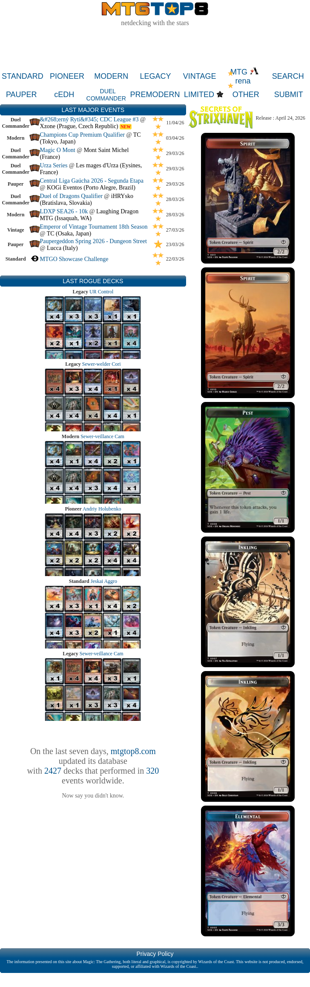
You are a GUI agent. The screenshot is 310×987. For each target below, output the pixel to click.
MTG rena (244, 76)
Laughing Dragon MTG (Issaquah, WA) (89, 214)
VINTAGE (199, 76)
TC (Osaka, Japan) (69, 233)
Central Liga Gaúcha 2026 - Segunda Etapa (92, 181)
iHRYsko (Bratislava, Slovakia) (86, 199)
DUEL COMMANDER (106, 95)
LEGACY (155, 76)
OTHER (245, 94)
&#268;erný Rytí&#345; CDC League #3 (89, 119)
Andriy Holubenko (102, 509)
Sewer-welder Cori (101, 364)
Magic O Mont (57, 150)
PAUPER (21, 94)
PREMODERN (155, 94)
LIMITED (199, 94)
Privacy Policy (154, 953)
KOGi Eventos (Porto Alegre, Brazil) (91, 187)
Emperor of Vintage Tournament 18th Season (94, 227)
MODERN (111, 76)
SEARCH (288, 76)
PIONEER (67, 76)
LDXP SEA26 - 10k (64, 211)
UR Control (101, 292)
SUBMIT (288, 94)
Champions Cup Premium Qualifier (82, 135)
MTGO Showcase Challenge (74, 259)
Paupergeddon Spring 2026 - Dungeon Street (93, 241)
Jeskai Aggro (104, 581)
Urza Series (54, 165)
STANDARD (22, 76)
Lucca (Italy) (62, 248)
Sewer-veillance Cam (102, 436)
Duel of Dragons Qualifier (71, 196)
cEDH (64, 94)
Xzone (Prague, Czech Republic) (79, 126)
